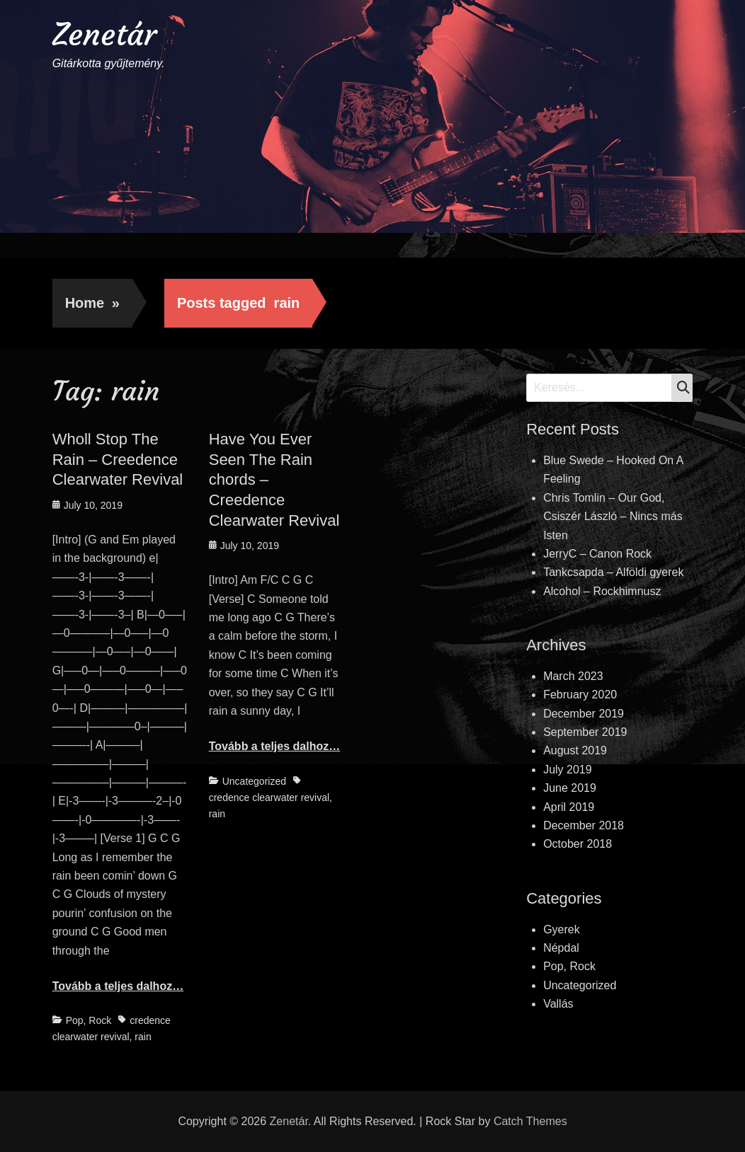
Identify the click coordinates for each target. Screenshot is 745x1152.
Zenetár (104, 34)
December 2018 (583, 825)
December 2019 (583, 714)
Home (92, 303)
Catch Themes (530, 1121)
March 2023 (573, 676)
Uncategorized (254, 781)
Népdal (561, 948)
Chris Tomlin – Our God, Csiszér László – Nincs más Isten (613, 516)
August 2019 (575, 750)
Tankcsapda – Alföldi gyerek (613, 572)
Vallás (558, 1004)
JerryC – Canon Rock (597, 554)
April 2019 (568, 807)
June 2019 (569, 788)
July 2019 (567, 770)
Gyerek (561, 929)
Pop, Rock (89, 1020)
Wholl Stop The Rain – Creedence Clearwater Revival (117, 459)
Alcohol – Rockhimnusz (602, 591)
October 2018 (577, 844)
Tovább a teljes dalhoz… (118, 986)
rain (143, 1036)
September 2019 (585, 732)
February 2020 (580, 695)
